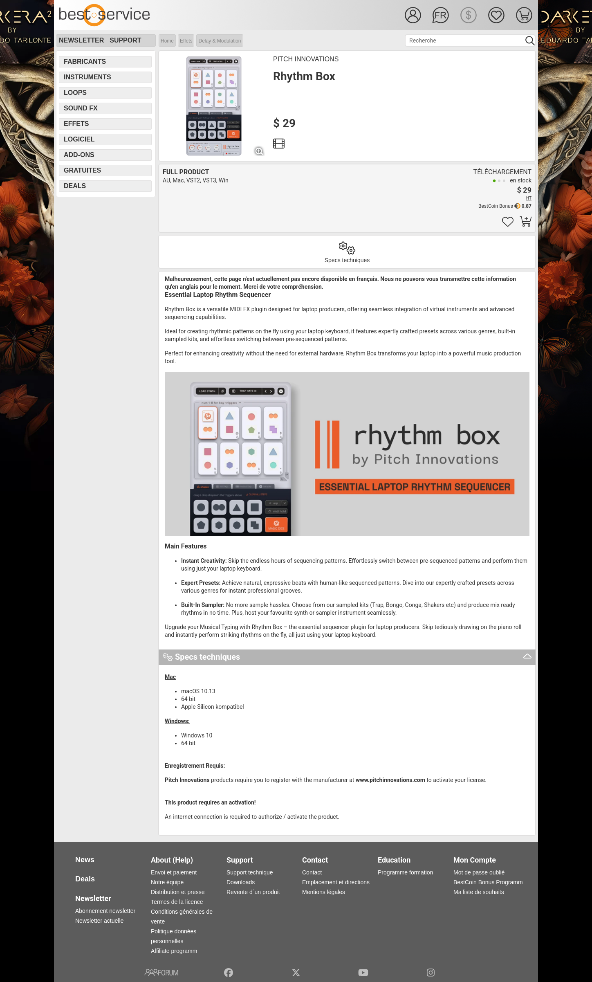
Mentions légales (323, 892)
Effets (186, 41)
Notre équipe (167, 882)
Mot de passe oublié (479, 872)
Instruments (87, 77)
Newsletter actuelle (99, 920)
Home (167, 41)
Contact (312, 872)
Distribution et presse (178, 892)
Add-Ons (79, 154)
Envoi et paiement (174, 872)
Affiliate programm (174, 951)
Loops (75, 92)
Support (125, 40)
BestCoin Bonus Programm (488, 882)
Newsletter (81, 40)
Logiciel (79, 139)
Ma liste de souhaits (478, 892)
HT (528, 198)
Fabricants (85, 61)
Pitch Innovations (306, 59)
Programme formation (405, 872)
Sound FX (81, 108)
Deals (75, 185)
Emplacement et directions (336, 882)
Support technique (249, 872)
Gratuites (82, 170)
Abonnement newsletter (105, 911)
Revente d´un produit (253, 892)
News (84, 860)
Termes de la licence (177, 902)
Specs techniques (347, 260)
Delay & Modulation (219, 41)
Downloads (240, 882)
